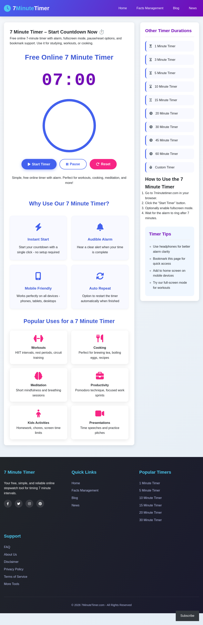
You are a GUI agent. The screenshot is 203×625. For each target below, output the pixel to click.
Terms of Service (15, 576)
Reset (103, 164)
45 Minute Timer (163, 140)
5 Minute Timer (162, 73)
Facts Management (150, 8)
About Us (10, 554)
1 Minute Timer (162, 46)
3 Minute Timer (162, 59)
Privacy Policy (14, 569)
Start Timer (39, 164)
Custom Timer (162, 167)
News (193, 8)
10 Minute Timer (163, 86)
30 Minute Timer (163, 127)
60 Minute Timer (163, 153)
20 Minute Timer (163, 113)
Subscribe (187, 615)
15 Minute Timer (163, 100)
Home (122, 8)
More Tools (11, 584)
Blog (176, 8)
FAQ (7, 547)
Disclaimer (11, 561)
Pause (73, 164)
